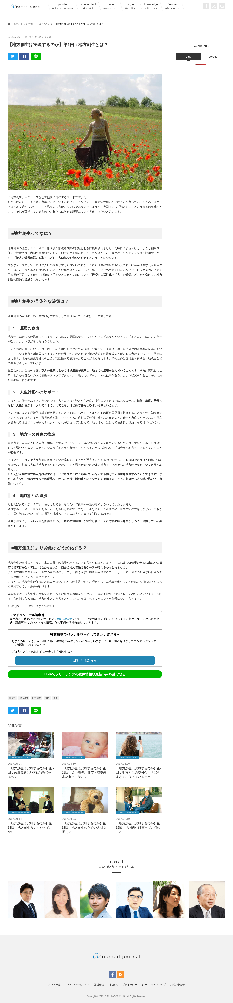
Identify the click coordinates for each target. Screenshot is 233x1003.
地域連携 (26, 698)
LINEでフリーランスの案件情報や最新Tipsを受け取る (85, 674)
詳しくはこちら (85, 660)
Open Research (64, 618)
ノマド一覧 (54, 984)
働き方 (12, 698)
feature (172, 6)
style (131, 6)
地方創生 (40, 698)
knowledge (151, 6)
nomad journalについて (77, 984)
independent (88, 6)
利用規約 (113, 984)
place (110, 6)
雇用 (60, 698)
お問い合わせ (177, 984)
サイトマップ (158, 984)
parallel (62, 6)
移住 (51, 698)
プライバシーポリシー (134, 984)
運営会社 (99, 984)
